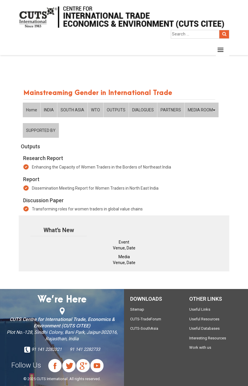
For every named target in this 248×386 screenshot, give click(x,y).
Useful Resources (204, 319)
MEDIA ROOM (201, 110)
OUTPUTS (116, 110)
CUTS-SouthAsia (144, 328)
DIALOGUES (143, 110)
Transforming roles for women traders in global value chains (87, 209)
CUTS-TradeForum (145, 319)
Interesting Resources (207, 338)
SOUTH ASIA (72, 110)
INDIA (49, 110)
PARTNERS (171, 110)
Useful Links (199, 309)
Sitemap (137, 309)
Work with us (200, 347)
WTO (95, 110)
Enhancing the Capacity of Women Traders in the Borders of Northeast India (101, 167)
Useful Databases (204, 328)
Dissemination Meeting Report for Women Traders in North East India (95, 188)
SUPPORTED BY (41, 130)
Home (31, 110)
